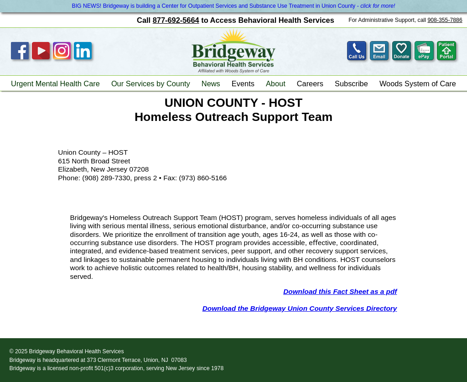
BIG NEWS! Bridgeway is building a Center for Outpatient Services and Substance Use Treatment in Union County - (233, 6)
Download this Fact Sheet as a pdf (340, 291)
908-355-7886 (444, 20)
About (275, 83)
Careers (310, 83)
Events (243, 83)
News (211, 83)
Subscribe (351, 83)
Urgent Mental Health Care (55, 83)
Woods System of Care (417, 83)
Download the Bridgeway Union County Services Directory (299, 308)
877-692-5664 (176, 20)
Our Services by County (150, 83)
